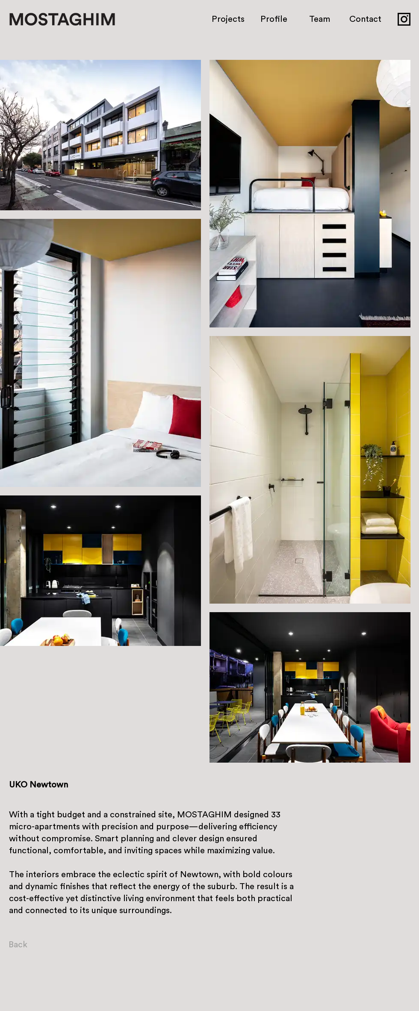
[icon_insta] (404, 19)
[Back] (30, 944)
